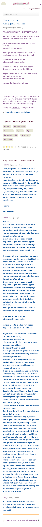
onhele (25, 135)
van (20, 131)
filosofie (30, 121)
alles (13, 24)
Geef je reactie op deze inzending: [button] (20, 520)
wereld (8, 140)
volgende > (22, 24)
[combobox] (20, 14)
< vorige (6, 24)
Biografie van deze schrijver (16, 112)
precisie (8, 131)
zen (6, 127)
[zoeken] (39, 3)
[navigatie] (3, 3)
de (29, 131)
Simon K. (16, 108)
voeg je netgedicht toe (31, 9)
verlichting (19, 127)
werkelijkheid (10, 135)
